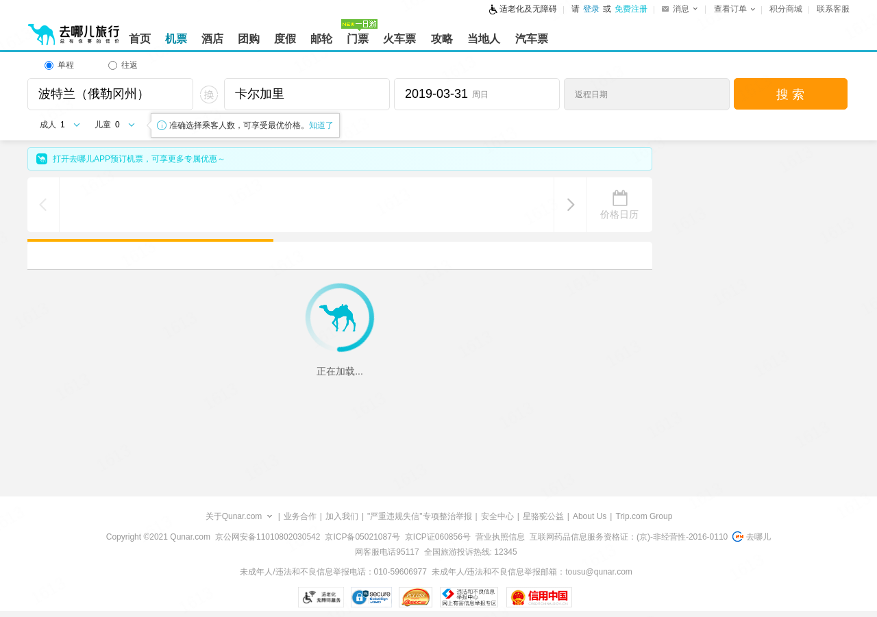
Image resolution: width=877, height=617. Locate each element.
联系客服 (833, 9)
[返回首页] (74, 28)
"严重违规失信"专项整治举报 (419, 516)
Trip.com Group (643, 516)
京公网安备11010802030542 (267, 537)
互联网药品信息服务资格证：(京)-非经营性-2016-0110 (629, 537)
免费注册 (631, 9)
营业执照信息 (500, 537)
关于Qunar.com (234, 516)
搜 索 (790, 94)
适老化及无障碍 (528, 9)
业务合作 (300, 516)
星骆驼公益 (543, 516)
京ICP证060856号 (438, 537)
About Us (589, 516)
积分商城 (785, 9)
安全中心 (497, 516)
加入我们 (341, 516)
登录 (591, 9)
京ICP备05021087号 (362, 537)
